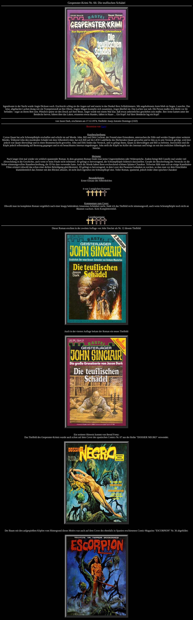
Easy (103, 126)
